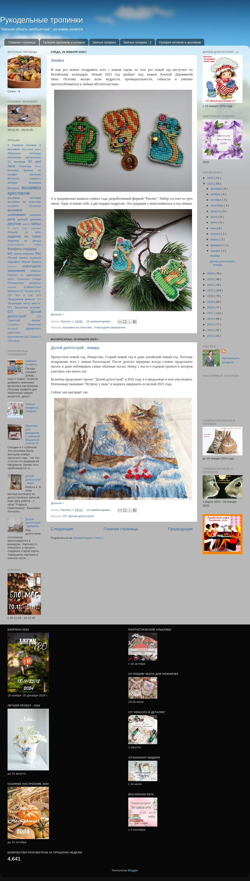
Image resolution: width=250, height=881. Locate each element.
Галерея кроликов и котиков (64, 42)
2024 (210, 273)
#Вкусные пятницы (24, 153)
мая (214, 228)
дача (11, 219)
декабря (216, 188)
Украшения (34, 324)
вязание (35, 214)
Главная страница (22, 42)
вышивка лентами (24, 197)
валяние (35, 174)
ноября (216, 194)
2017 (210, 313)
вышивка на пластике (78, 327)
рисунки (12, 287)
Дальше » (57, 314)
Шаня (34, 336)
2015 (210, 324)
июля (214, 216)
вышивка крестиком (24, 190)
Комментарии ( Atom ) (88, 537)
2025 (210, 183)
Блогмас (13, 170)
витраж (12, 182)
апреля (216, 233)
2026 (210, 177)
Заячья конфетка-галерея (32, 407)
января (216, 250)
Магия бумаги (31, 261)
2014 (210, 330)
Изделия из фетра (24, 240)
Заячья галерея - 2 (137, 42)
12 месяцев (16, 161)
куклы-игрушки (24, 253)
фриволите (33, 328)
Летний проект (18, 257)
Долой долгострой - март (33, 479)
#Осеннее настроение (24, 157)
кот (10, 253)
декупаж (14, 224)
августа (216, 211)
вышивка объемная (24, 205)
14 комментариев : (99, 510)
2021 (210, 290)
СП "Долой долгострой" (78, 516)
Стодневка (13, 324)
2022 (210, 284)
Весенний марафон (24, 178)
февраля (217, 245)
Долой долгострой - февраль (33, 523)
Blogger (133, 870)
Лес (38, 253)
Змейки (57, 60)
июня (214, 222)
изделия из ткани (24, 236)
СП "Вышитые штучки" (24, 307)
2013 (210, 335)
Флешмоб (13, 328)
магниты (12, 266)
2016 (210, 318)
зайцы (36, 224)
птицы (37, 279)
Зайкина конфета (31, 362)
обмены (35, 270)
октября (216, 199)
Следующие (62, 529)
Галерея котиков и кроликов (180, 42)
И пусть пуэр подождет (24, 228)
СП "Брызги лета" (30, 291)
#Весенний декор (31, 149)
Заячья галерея (104, 42)
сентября (217, 205)
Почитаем (23, 279)
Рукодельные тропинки (41, 19)
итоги (37, 244)
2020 (210, 296)
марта (215, 239)
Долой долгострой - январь (75, 348)
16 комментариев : (99, 321)
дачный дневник (29, 219)
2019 (210, 301)
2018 (210, 307)
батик (38, 166)
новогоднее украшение (109, 327)
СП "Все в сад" (20, 295)
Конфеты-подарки (22, 249)
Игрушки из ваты (24, 232)
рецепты (35, 282)
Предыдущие (180, 529)
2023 (210, 279)
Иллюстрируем (16, 244)
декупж (26, 224)
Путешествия (16, 282)
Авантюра (25, 166)
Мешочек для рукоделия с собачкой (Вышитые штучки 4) (32, 434)
